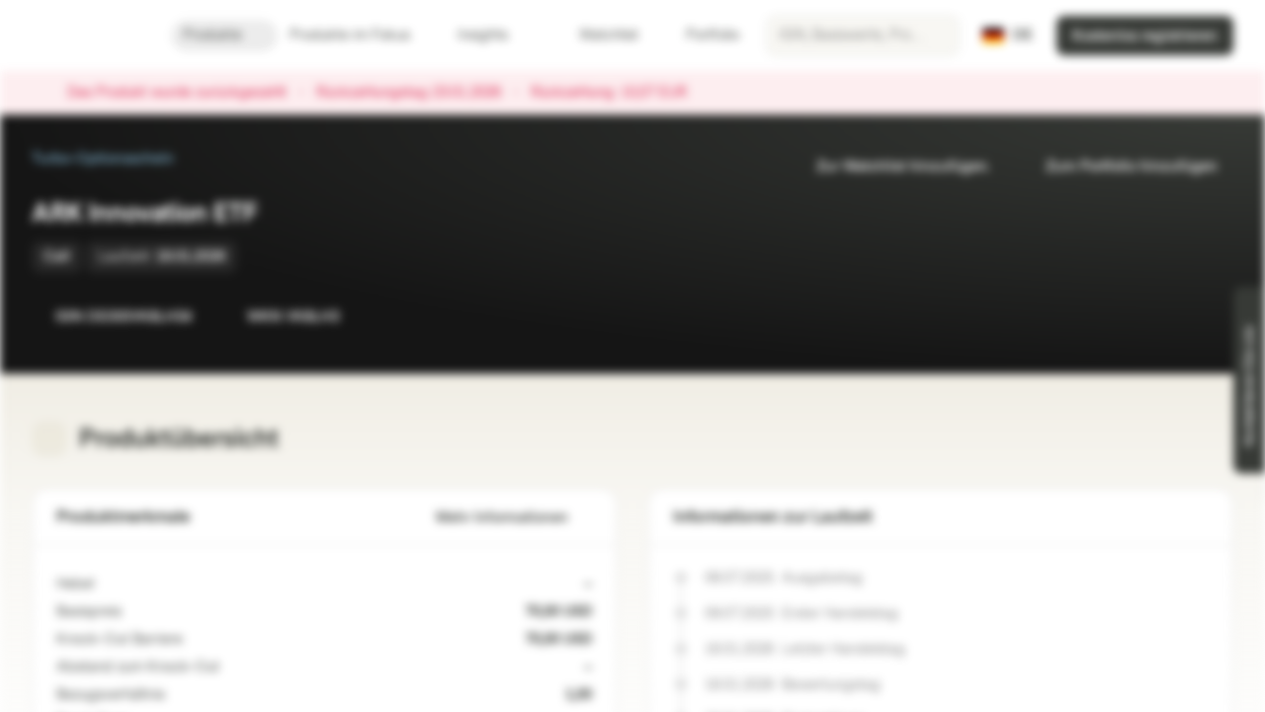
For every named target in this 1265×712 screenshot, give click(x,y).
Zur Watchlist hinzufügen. (891, 166)
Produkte (224, 35)
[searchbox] (863, 35)
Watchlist (596, 35)
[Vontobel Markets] (85, 35)
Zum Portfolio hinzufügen (1120, 166)
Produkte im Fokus (362, 35)
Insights (495, 35)
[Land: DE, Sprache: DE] (1007, 35)
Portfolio (700, 35)
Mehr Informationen (514, 517)
